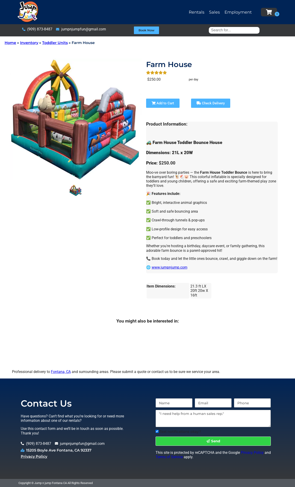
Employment (238, 12)
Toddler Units (55, 43)
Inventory (29, 43)
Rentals (196, 12)
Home (10, 43)
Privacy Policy (34, 456)
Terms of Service (169, 457)
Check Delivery (211, 103)
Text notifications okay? (180, 431)
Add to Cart (163, 103)
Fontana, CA (61, 372)
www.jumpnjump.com (169, 267)
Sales (214, 12)
